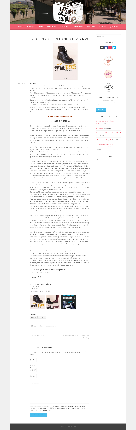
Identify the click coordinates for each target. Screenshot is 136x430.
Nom (32, 360)
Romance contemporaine (51, 326)
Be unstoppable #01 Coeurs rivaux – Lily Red (108, 133)
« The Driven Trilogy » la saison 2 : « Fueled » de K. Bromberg (77, 337)
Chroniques (31, 27)
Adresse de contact (33, 367)
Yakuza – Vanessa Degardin (103, 140)
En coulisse (64, 27)
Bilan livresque (100, 128)
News (41, 27)
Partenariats (51, 27)
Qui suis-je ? (114, 27)
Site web (32, 376)
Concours (102, 27)
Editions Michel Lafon (37, 335)
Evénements (91, 27)
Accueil (20, 27)
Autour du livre (77, 27)
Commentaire (33, 384)
